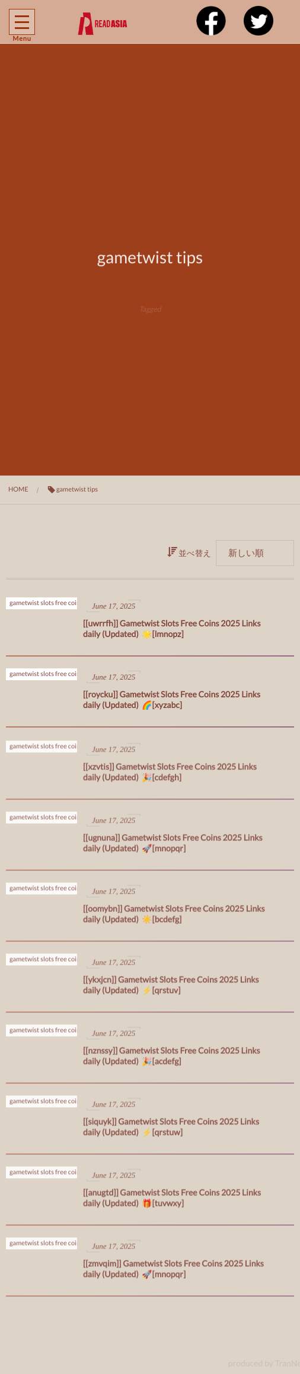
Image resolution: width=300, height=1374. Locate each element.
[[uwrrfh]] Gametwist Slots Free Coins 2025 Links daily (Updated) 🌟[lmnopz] (172, 628)
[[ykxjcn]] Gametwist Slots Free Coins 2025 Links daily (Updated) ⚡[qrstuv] (171, 989)
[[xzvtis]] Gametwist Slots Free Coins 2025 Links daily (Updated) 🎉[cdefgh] (170, 776)
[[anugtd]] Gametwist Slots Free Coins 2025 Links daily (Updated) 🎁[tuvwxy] (172, 1202)
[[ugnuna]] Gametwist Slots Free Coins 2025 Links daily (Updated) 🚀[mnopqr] (173, 847)
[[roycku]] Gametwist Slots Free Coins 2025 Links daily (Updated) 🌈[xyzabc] (171, 699)
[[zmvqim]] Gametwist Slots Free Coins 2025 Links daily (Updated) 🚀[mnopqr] (173, 1273)
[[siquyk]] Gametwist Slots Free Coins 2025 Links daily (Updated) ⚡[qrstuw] (171, 1131)
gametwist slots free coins (46, 603)
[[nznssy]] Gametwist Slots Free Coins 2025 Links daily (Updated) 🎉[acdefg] (171, 1060)
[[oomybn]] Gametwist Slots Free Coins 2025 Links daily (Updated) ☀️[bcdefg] (174, 918)
